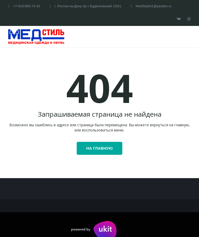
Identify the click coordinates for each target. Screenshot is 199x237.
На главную (99, 148)
